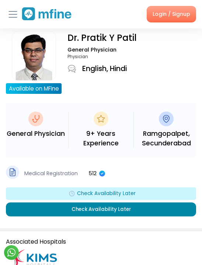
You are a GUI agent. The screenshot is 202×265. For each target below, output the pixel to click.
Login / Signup (171, 14)
